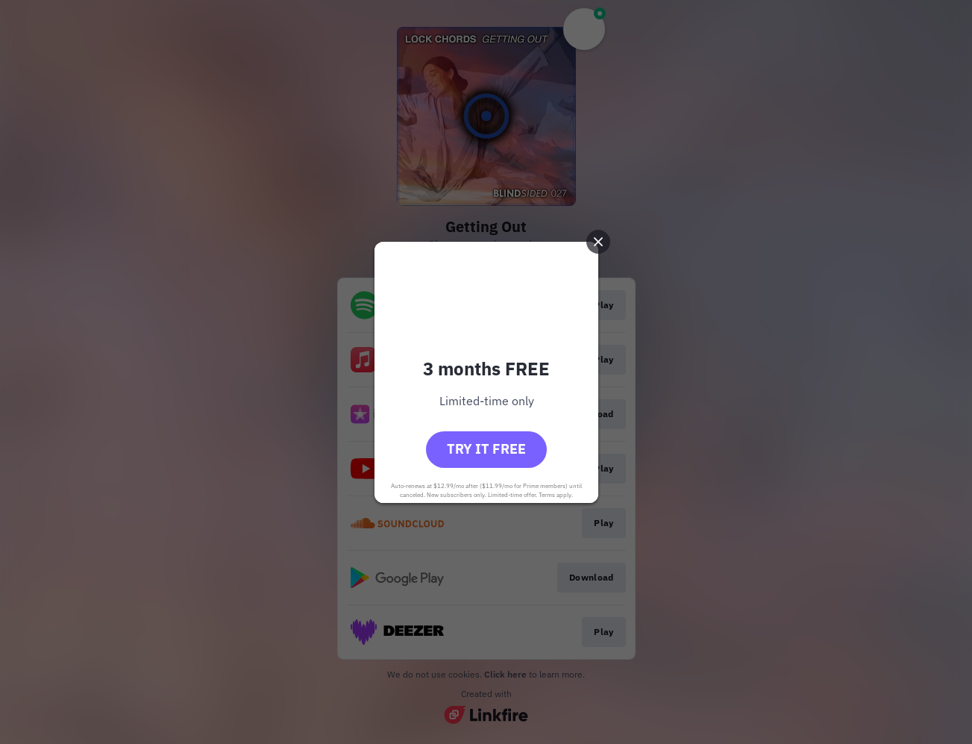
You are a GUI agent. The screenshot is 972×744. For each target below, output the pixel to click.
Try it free (486, 448)
